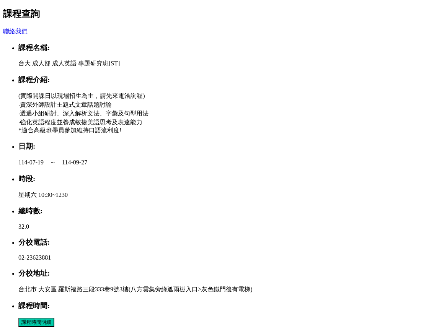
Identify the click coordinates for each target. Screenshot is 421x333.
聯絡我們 (15, 31)
